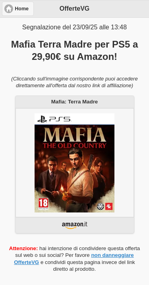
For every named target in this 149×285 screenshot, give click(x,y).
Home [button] (22, 8)
